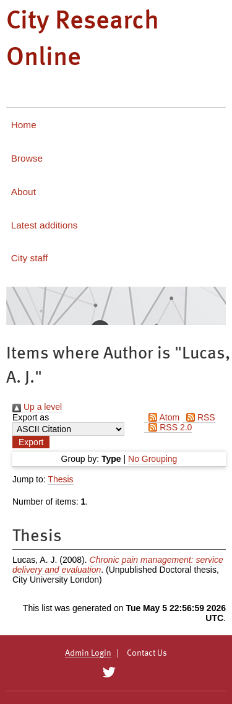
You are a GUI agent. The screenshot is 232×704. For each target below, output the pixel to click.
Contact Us (147, 653)
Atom (161, 417)
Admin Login (88, 653)
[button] (30, 442)
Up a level (37, 407)
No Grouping (152, 459)
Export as (30, 417)
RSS (198, 417)
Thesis (60, 479)
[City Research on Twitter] (109, 672)
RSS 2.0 (168, 427)
